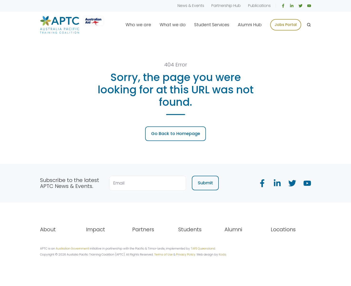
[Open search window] (308, 24)
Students (190, 229)
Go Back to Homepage (175, 133)
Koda (222, 254)
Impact (95, 229)
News (182, 5)
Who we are (138, 25)
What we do (173, 25)
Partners (143, 229)
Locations (283, 229)
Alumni (233, 229)
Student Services (211, 25)
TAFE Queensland (203, 248)
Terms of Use (163, 254)
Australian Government (72, 248)
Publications (259, 5)
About (48, 229)
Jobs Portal (286, 24)
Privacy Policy (185, 254)
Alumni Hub (250, 25)
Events (198, 5)
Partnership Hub (226, 5)
